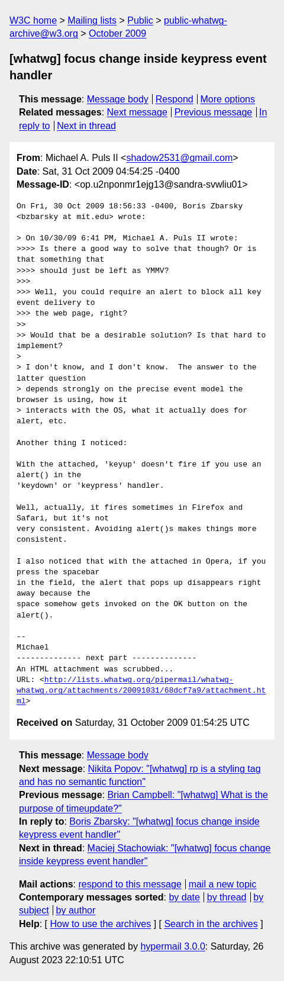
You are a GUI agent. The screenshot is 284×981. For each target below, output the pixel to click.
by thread (227, 897)
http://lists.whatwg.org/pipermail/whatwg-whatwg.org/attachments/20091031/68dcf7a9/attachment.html (141, 691)
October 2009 (117, 33)
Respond (174, 99)
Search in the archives (210, 924)
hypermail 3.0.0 (172, 946)
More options (228, 99)
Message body (118, 99)
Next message (137, 112)
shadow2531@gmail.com (179, 158)
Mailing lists (92, 20)
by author (76, 910)
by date (184, 897)
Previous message (214, 112)
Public (140, 20)
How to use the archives (100, 924)
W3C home (33, 20)
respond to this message (129, 884)
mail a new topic (223, 884)
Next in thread (86, 126)
